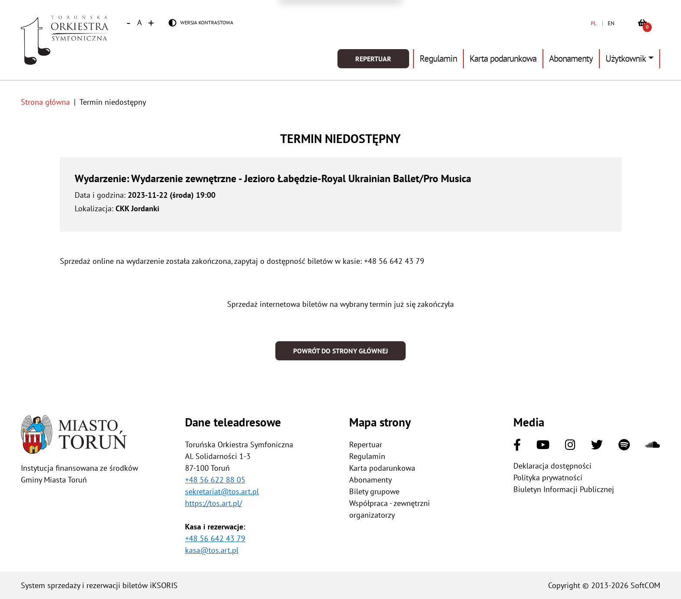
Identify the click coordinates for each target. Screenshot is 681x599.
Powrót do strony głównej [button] (340, 350)
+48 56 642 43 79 (215, 538)
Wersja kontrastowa (206, 22)
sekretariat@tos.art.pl (222, 491)
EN (611, 23)
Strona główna (45, 102)
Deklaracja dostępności (552, 466)
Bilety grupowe (374, 491)
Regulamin (438, 58)
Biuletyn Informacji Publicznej (563, 489)
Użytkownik (625, 58)
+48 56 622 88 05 (215, 480)
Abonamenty (571, 58)
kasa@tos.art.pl (211, 550)
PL (594, 23)
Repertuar (373, 58)
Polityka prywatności (547, 478)
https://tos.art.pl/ (213, 503)
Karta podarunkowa (502, 58)
